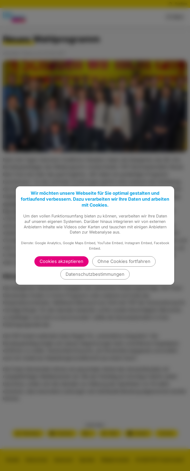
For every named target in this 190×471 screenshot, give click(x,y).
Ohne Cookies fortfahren (123, 261)
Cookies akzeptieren (61, 261)
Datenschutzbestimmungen (95, 274)
